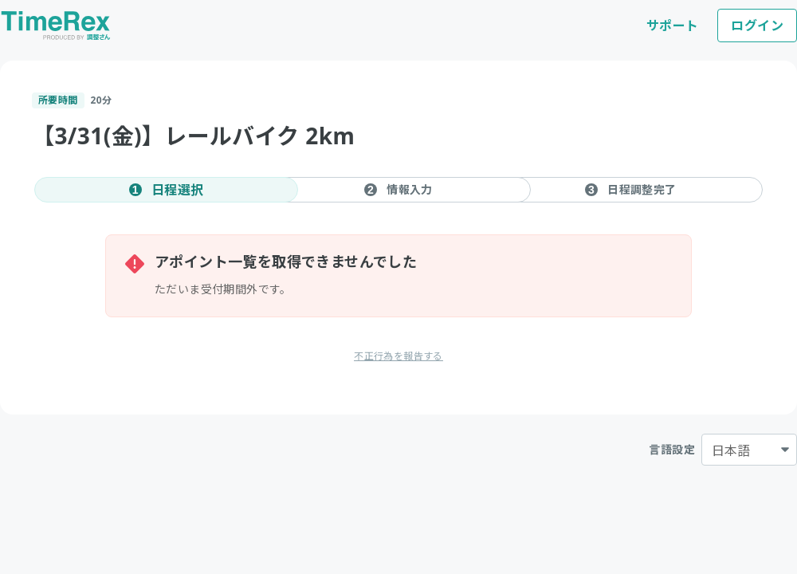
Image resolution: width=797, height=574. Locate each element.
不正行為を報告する (398, 356)
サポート (672, 25)
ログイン (757, 25)
